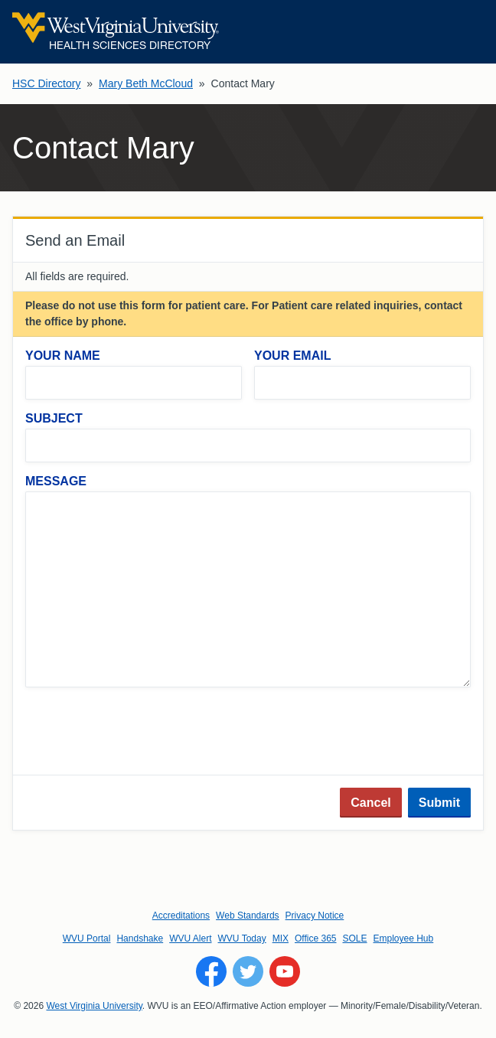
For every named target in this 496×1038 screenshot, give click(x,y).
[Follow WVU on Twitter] (248, 971)
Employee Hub (404, 938)
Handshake (139, 938)
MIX (280, 938)
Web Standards (247, 915)
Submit (439, 802)
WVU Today (242, 938)
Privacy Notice (315, 915)
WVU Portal (87, 938)
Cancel (370, 802)
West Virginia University (94, 1005)
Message (55, 481)
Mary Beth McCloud (146, 83)
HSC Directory (46, 83)
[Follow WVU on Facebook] (211, 971)
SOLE (354, 938)
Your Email (292, 355)
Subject (54, 418)
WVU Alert (190, 938)
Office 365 (315, 938)
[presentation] (141, 732)
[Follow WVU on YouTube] (284, 971)
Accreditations (181, 915)
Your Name (62, 355)
